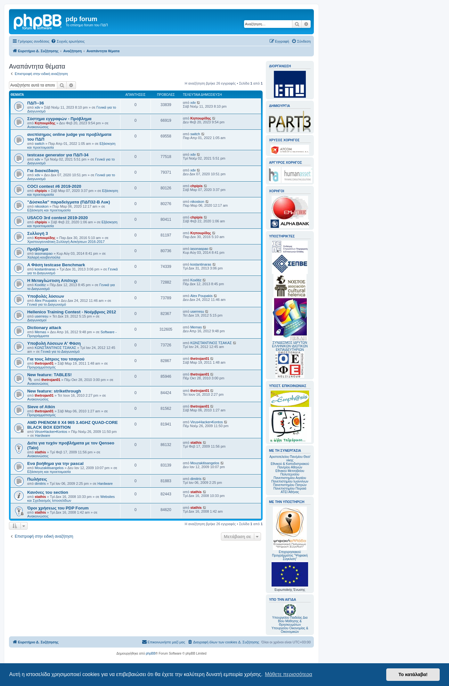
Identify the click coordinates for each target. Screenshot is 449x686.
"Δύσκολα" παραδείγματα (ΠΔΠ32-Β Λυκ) (68, 202)
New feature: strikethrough (54, 391)
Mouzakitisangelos (49, 468)
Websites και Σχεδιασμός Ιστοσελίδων (71, 498)
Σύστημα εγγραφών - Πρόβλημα (59, 118)
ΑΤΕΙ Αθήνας (290, 492)
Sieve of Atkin (41, 406)
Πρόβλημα (37, 249)
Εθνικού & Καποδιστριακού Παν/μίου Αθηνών (290, 465)
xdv (37, 107)
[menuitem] (68, 41)
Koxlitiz (40, 285)
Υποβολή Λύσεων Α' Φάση (54, 343)
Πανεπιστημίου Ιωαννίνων (289, 481)
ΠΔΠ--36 (35, 103)
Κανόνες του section (47, 492)
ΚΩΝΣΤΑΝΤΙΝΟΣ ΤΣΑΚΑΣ (55, 348)
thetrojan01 (44, 363)
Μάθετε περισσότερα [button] (288, 674)
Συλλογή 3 (37, 233)
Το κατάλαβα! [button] (413, 674)
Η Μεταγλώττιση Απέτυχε (52, 280)
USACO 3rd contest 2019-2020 (57, 217)
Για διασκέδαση (43, 170)
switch (40, 143)
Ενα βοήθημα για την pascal (55, 463)
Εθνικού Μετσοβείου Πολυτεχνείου (289, 472)
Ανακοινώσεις (37, 127)
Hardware (42, 435)
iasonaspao (44, 253)
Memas (40, 332)
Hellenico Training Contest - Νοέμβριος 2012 (71, 312)
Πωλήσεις (37, 479)
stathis (40, 452)
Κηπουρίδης (45, 123)
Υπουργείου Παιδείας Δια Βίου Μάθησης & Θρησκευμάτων (290, 621)
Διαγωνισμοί (36, 320)
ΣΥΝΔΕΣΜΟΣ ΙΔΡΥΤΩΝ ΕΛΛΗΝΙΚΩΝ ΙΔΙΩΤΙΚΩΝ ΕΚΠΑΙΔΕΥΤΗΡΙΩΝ (289, 346)
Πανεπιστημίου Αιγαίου (289, 478)
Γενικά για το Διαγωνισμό (46, 304)
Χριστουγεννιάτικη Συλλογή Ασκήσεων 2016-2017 (66, 242)
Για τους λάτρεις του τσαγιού (56, 359)
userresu (41, 316)
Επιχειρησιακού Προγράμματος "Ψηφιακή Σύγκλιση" (290, 534)
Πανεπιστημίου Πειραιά (289, 488)
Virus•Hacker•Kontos (51, 432)
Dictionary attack (44, 327)
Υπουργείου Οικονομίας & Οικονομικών (290, 629)
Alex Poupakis (46, 300)
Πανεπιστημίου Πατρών (290, 485)
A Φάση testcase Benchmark (56, 264)
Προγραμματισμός (41, 367)
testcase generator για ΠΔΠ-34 (57, 155)
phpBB (150, 653)
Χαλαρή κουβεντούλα (43, 257)
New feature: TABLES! (49, 374)
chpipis (41, 191)
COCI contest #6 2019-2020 (54, 186)
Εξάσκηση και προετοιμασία (49, 210)
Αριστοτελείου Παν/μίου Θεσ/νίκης (289, 458)
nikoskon (41, 206)
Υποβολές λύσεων (45, 296)
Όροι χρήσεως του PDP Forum (58, 508)
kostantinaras (45, 269)
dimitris (40, 483)
